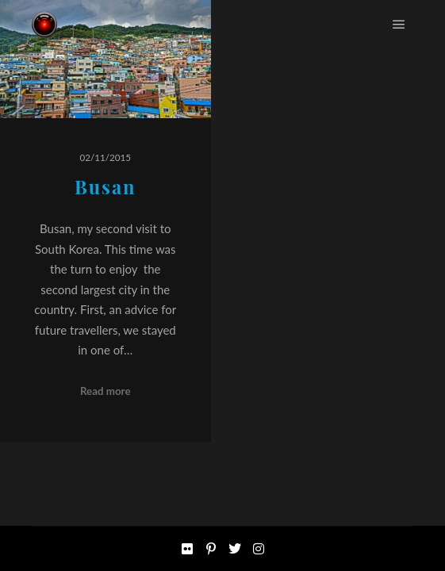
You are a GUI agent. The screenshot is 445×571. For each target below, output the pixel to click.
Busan (105, 186)
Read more (105, 391)
